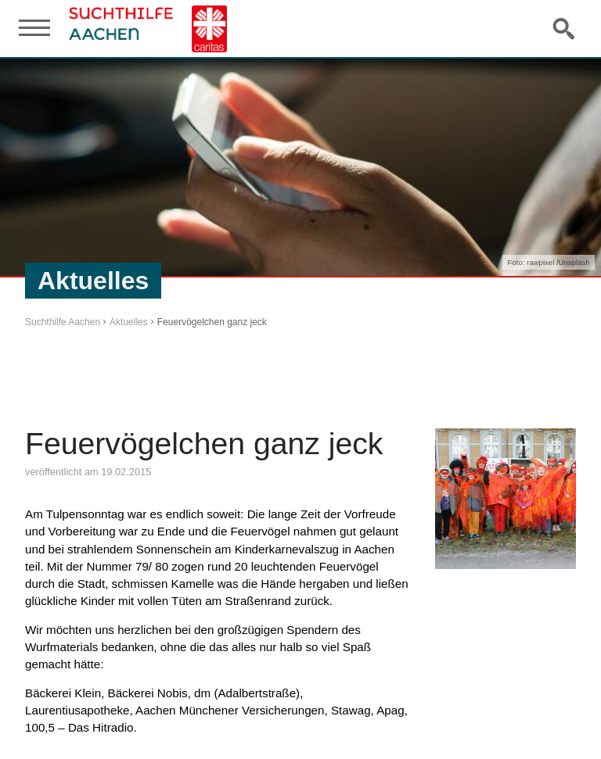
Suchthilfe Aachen (62, 322)
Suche (565, 28)
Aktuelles (129, 322)
